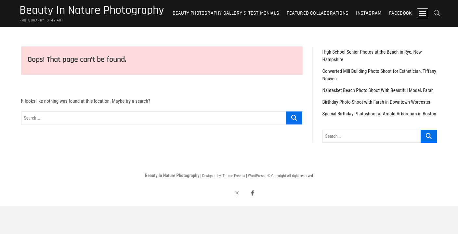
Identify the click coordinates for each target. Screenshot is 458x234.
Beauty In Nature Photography (92, 10)
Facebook (400, 13)
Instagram (368, 13)
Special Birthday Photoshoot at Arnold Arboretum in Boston (379, 114)
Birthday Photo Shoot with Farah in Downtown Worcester (376, 102)
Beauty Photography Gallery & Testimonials (226, 13)
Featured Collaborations (317, 13)
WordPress (256, 176)
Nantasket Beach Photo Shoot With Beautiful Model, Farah (378, 90)
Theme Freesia (234, 176)
